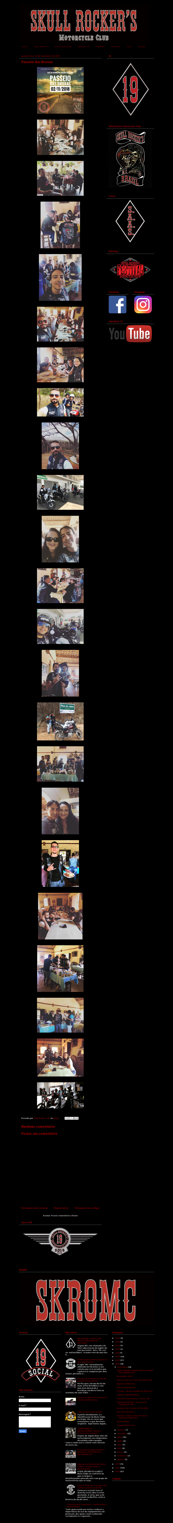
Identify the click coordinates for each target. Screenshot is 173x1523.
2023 (117, 1345)
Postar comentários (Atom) (64, 1215)
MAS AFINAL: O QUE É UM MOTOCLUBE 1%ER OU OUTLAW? (89, 1340)
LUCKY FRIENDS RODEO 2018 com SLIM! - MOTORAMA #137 (135, 1371)
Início (25, 46)
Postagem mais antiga (87, 1208)
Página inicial (61, 1208)
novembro (122, 1367)
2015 (117, 1471)
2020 (117, 1356)
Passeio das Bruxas (126, 1387)
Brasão (141, 46)
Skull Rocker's (41, 46)
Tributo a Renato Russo (128, 1395)
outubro (121, 1430)
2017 (117, 1464)
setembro (122, 1433)
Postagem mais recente (34, 1208)
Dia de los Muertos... (126, 1383)
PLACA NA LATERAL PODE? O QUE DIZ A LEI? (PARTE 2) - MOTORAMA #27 (90, 1452)
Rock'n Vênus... (124, 1421)
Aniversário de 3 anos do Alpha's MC (134, 1380)
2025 (117, 1338)
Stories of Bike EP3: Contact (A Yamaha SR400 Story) (92, 1398)
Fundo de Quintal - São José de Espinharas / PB (132, 1403)
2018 (117, 1364)
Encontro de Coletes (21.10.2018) (132, 1408)
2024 (117, 1341)
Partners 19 (83, 46)
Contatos (115, 46)
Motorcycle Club (63, 46)
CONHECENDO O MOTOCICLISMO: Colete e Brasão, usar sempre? (89, 1430)
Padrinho (100, 46)
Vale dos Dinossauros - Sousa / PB (133, 1398)
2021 (117, 1353)
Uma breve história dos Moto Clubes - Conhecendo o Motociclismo (91, 1466)
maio (119, 1444)
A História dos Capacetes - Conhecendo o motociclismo (87, 1505)
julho (120, 1437)
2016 (117, 1468)
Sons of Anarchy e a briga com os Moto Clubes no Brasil (92, 1486)
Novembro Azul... (125, 1376)
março (120, 1452)
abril (119, 1448)
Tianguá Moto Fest (126, 1425)
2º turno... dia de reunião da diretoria (134, 1391)
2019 (117, 1360)
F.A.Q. (129, 46)
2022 (117, 1349)
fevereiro (122, 1455)
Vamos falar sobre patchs (89, 1412)
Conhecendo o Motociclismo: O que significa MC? (92, 1360)
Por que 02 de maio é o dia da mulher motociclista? (91, 1379)
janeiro (121, 1459)
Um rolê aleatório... (126, 1412)
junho (120, 1441)
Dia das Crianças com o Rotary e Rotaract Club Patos (132, 1416)
